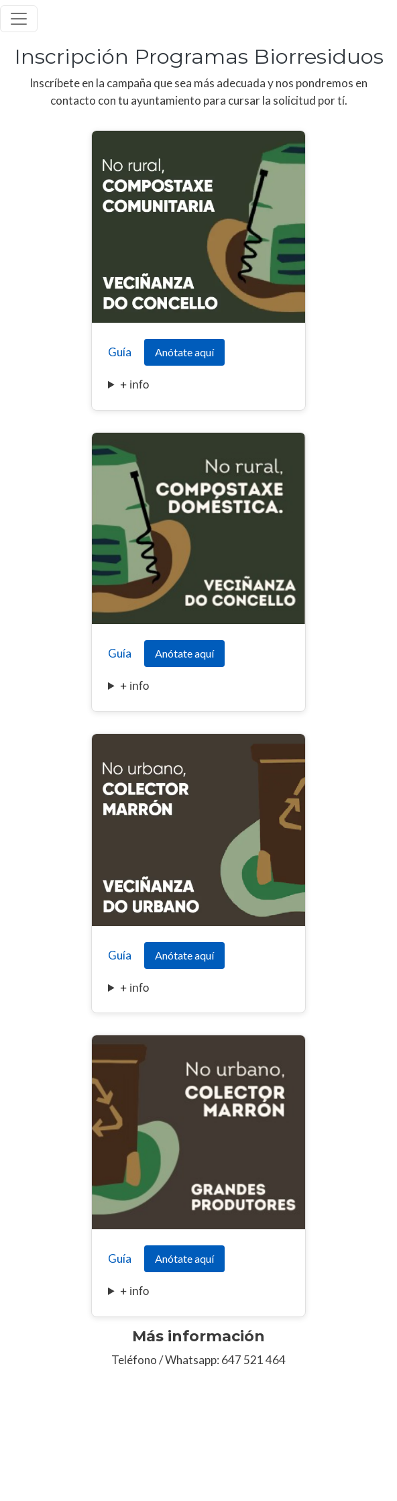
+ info (134, 384)
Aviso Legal (23, 1453)
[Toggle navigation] (19, 18)
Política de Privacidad (100, 1453)
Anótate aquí (184, 352)
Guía (119, 352)
